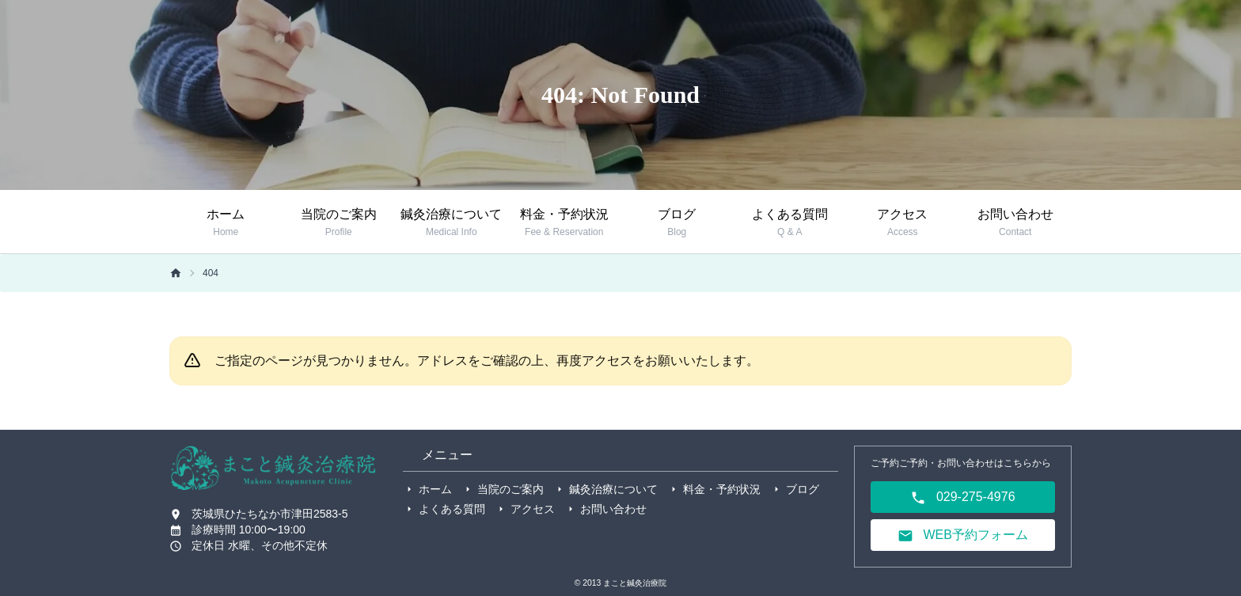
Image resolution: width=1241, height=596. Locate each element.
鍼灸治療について (613, 489)
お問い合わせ (613, 509)
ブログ (802, 489)
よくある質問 (452, 509)
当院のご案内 (510, 489)
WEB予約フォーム (963, 536)
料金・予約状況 (722, 489)
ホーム (435, 489)
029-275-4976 (962, 498)
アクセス (532, 509)
